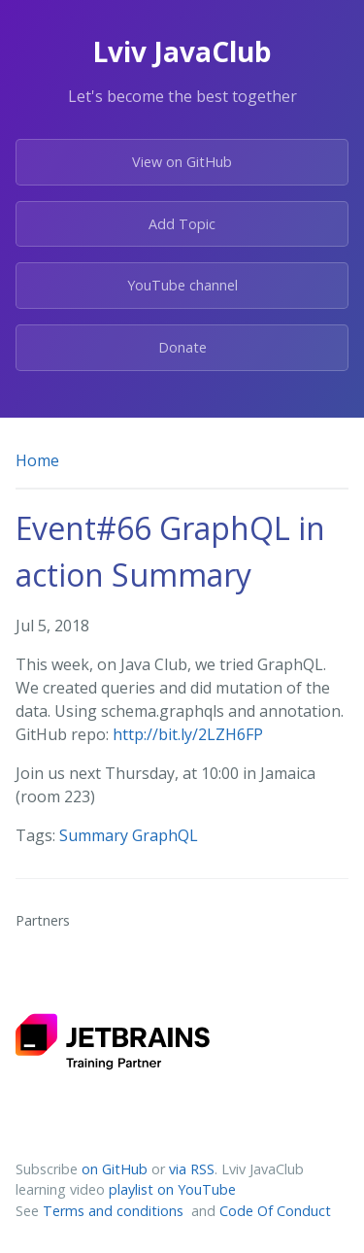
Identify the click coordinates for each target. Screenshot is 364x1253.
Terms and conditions (115, 1211)
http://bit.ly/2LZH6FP (188, 734)
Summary (95, 835)
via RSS (192, 1169)
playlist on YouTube (172, 1189)
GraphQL (165, 835)
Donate (182, 347)
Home (37, 460)
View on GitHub (182, 161)
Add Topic (182, 224)
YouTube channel (182, 285)
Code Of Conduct (275, 1211)
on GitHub (115, 1169)
